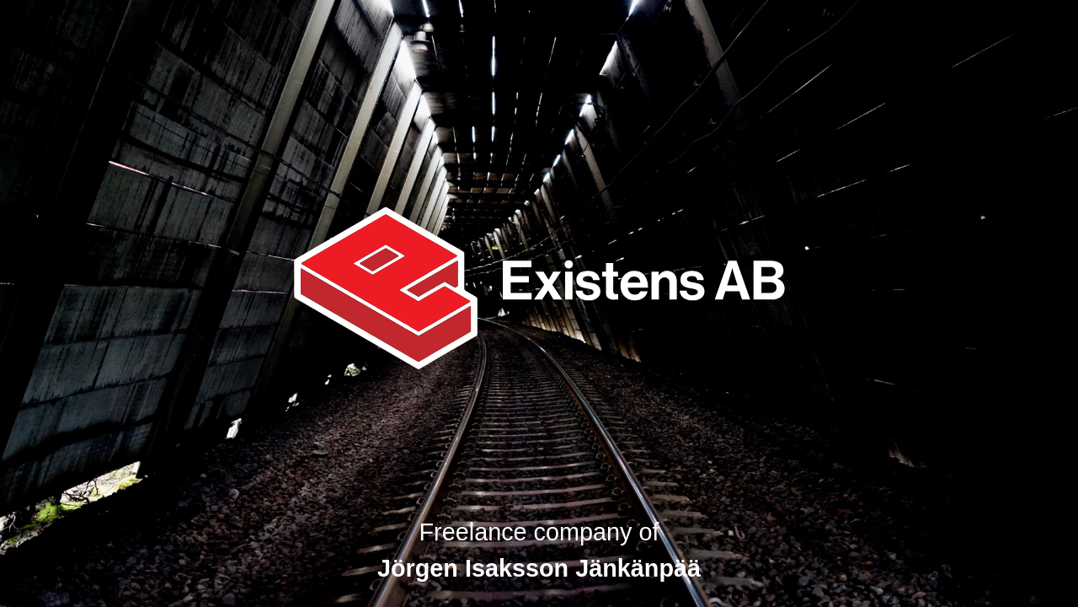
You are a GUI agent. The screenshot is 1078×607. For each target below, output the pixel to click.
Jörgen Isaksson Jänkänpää (539, 568)
